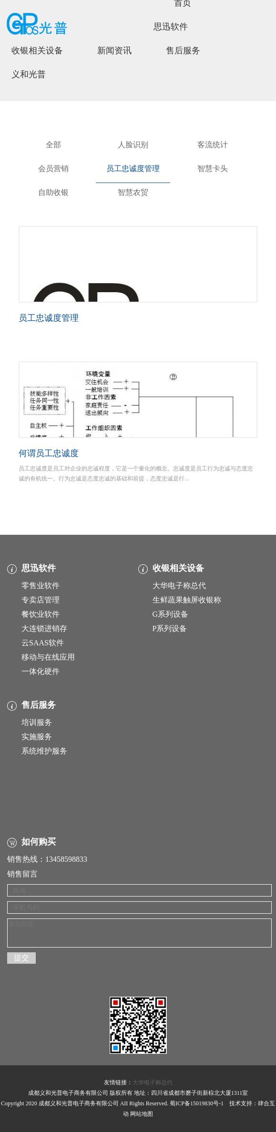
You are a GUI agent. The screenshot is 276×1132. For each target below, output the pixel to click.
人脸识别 (133, 145)
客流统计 (212, 145)
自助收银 (53, 192)
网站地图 (141, 1114)
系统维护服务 (44, 751)
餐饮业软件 (40, 614)
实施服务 (36, 737)
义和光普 (28, 74)
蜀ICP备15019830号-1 (197, 1103)
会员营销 (53, 168)
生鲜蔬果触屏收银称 (187, 600)
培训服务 (36, 722)
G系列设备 (171, 614)
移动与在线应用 (48, 657)
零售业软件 (40, 585)
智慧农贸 (133, 192)
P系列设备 (170, 628)
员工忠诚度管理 (133, 168)
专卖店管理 (40, 600)
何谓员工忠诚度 (49, 453)
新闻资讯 (114, 50)
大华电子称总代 (179, 585)
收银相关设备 (37, 50)
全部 (53, 145)
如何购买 (38, 841)
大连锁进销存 (44, 628)
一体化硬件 (40, 671)
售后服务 (183, 50)
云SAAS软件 (42, 643)
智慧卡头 (212, 168)
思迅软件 (170, 26)
